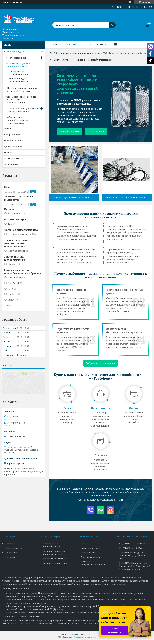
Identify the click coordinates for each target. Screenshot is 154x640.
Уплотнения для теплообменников (124, 197)
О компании (11, 552)
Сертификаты (11, 158)
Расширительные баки (55, 562)
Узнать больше (96, 131)
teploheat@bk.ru (15, 463)
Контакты (103, 44)
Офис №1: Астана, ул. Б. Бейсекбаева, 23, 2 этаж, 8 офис (132, 555)
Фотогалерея (11, 164)
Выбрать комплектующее (101, 363)
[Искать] (112, 23)
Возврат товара (12, 134)
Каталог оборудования (16, 51)
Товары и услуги (13, 547)
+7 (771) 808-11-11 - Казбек (132, 543)
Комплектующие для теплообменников (18, 65)
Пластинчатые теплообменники (52, 545)
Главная (57, 44)
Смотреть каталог (69, 131)
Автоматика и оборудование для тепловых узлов (22, 110)
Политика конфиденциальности (93, 563)
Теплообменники (16, 57)
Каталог (72, 44)
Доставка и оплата (14, 146)
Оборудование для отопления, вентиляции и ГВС (80, 53)
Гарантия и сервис (14, 140)
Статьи (7, 128)
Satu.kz (90, 634)
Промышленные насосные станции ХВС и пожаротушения (21, 99)
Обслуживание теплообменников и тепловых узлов (18, 120)
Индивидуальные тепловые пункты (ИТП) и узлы (22, 89)
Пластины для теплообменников (71, 197)
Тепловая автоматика (54, 558)
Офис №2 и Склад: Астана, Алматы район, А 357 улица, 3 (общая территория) (134, 565)
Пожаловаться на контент (85, 637)
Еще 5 (10, 305)
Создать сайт (6, 2)
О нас (89, 44)
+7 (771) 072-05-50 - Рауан (131, 547)
